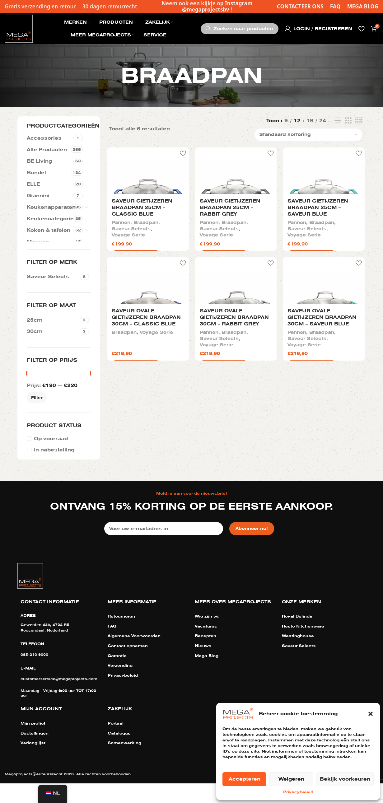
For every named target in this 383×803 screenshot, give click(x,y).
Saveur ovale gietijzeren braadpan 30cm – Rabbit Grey (233, 441)
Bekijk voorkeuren (345, 779)
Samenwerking (124, 763)
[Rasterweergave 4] (358, 120)
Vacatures (206, 646)
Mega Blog (206, 675)
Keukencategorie (50, 219)
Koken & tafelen (48, 230)
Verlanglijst (33, 763)
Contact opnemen (128, 665)
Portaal (116, 743)
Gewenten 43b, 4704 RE (45, 644)
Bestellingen (35, 753)
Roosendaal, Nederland (44, 650)
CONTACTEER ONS (300, 6)
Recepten (205, 656)
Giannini (38, 195)
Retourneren (121, 636)
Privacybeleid (298, 792)
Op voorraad (51, 438)
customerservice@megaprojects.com (59, 698)
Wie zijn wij (207, 636)
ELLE (33, 184)
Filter (36, 397)
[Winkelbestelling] (308, 134)
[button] (370, 714)
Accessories (44, 138)
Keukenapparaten (49, 207)
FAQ (335, 6)
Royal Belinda (297, 636)
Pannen (120, 284)
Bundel (36, 172)
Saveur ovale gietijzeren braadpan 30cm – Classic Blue (145, 441)
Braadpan (145, 284)
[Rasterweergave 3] (348, 120)
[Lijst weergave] (337, 120)
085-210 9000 (34, 674)
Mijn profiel (33, 743)
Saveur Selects (130, 290)
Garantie (117, 675)
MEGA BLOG (362, 6)
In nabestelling (54, 450)
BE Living (39, 161)
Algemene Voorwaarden (134, 656)
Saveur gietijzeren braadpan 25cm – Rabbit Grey (229, 269)
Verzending (120, 685)
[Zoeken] (239, 28)
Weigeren (291, 779)
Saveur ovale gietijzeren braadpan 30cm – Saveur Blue (322, 441)
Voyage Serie (127, 297)
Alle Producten (47, 149)
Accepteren (244, 779)
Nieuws (203, 665)
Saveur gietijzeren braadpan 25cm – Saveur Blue (318, 269)
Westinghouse (298, 656)
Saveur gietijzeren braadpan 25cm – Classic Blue (141, 269)
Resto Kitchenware (303, 646)
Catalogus (119, 753)
